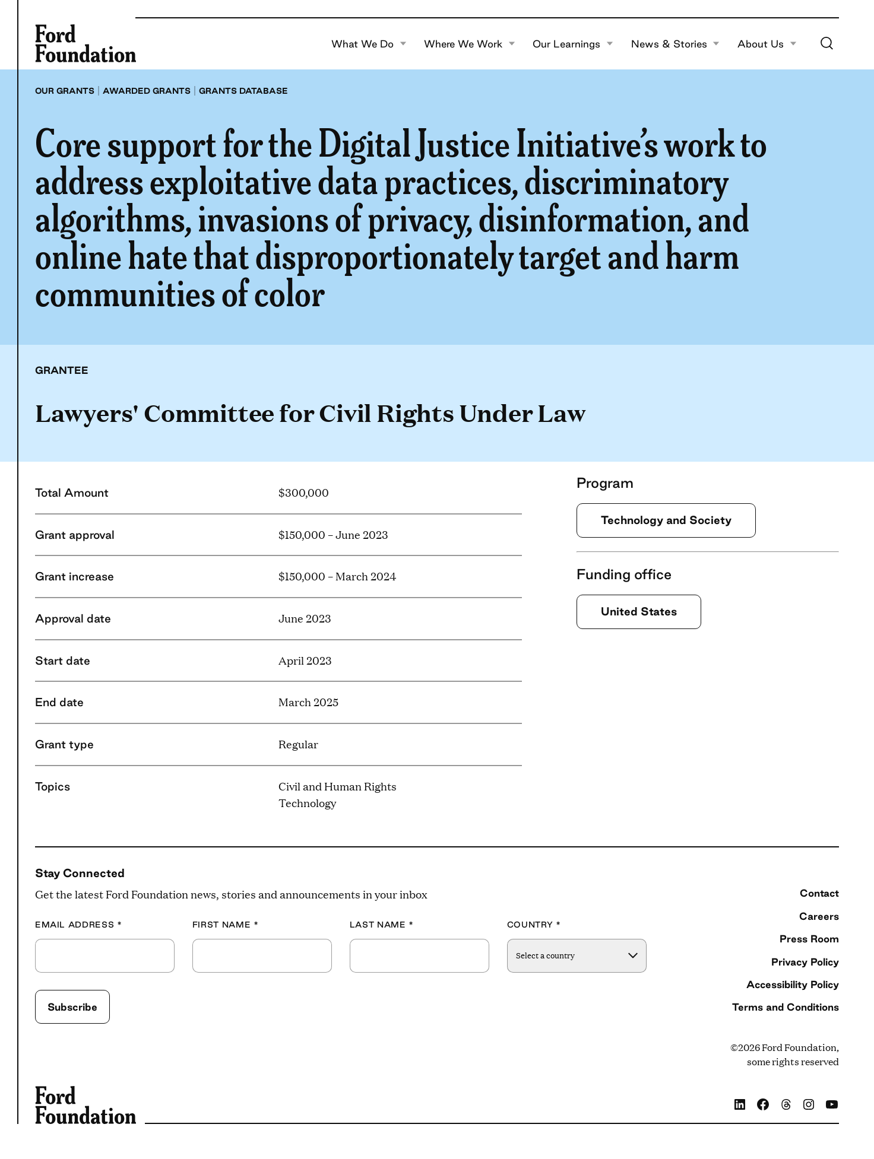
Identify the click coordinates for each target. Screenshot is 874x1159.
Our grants (64, 91)
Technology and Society (666, 519)
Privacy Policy (805, 961)
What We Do (369, 44)
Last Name (382, 924)
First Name (225, 924)
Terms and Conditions (785, 1006)
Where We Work (469, 44)
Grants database (243, 91)
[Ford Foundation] (85, 43)
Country (534, 924)
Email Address (78, 924)
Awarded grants (147, 91)
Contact (819, 892)
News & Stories (675, 44)
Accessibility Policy (792, 984)
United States (639, 611)
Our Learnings (573, 44)
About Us (767, 44)
